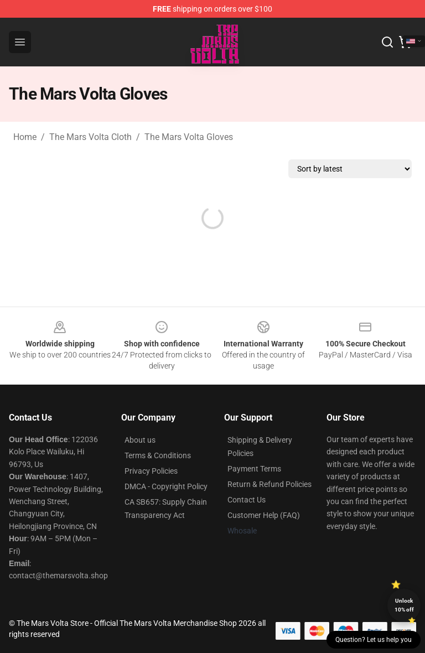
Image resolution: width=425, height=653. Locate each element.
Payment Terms (254, 468)
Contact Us (246, 499)
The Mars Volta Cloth (90, 137)
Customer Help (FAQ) (263, 515)
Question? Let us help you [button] (373, 640)
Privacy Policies (151, 471)
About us (140, 440)
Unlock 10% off (404, 605)
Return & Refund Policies (269, 484)
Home (25, 137)
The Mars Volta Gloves (188, 137)
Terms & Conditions (158, 455)
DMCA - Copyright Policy (166, 486)
